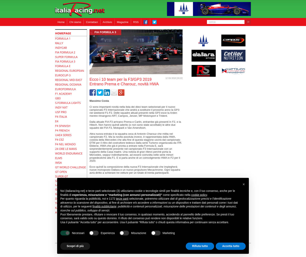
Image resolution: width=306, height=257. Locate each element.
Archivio (107, 22)
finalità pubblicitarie (104, 206)
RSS (136, 22)
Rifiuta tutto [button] (200, 246)
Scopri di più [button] (75, 246)
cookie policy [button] (199, 194)
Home (61, 22)
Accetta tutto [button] (230, 246)
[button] (243, 184)
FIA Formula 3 (105, 32)
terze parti (122, 198)
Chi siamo (75, 22)
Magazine (122, 22)
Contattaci (92, 22)
